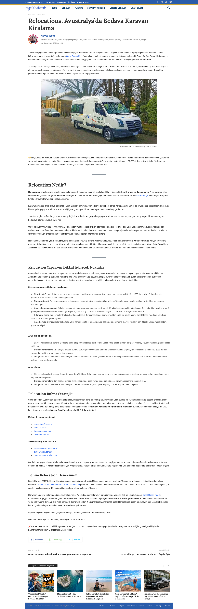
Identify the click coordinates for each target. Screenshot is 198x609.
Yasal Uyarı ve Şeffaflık (135, 606)
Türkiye (79, 8)
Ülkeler (66, 8)
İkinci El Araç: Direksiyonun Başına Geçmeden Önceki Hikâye (156, 596)
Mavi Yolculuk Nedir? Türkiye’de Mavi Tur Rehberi (69, 595)
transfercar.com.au (42, 431)
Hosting (158, 606)
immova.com (39, 427)
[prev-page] (164, 565)
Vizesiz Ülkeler (118, 8)
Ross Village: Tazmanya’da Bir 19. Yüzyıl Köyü (145, 554)
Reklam (112, 606)
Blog (54, 8)
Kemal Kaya (48, 35)
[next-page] (168, 565)
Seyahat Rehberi (96, 8)
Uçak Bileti (137, 8)
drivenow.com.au (41, 434)
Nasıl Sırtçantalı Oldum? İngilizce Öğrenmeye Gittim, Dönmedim (127, 596)
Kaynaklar (50, 2)
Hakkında (61, 2)
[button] (168, 8)
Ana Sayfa (31, 14)
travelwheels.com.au (43, 452)
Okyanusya (41, 14)
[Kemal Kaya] (33, 39)
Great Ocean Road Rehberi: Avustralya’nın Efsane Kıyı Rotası (60, 554)
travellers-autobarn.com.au (46, 448)
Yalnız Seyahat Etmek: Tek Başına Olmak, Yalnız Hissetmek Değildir (97, 596)
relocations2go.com (43, 424)
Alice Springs (142, 195)
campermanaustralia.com (45, 455)
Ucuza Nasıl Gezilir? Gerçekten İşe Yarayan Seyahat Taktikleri (38, 596)
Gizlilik (149, 606)
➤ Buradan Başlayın (34, 2)
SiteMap (167, 606)
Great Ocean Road (74, 56)
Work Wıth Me (83, 2)
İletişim (71, 2)
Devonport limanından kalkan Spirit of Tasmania (58, 484)
